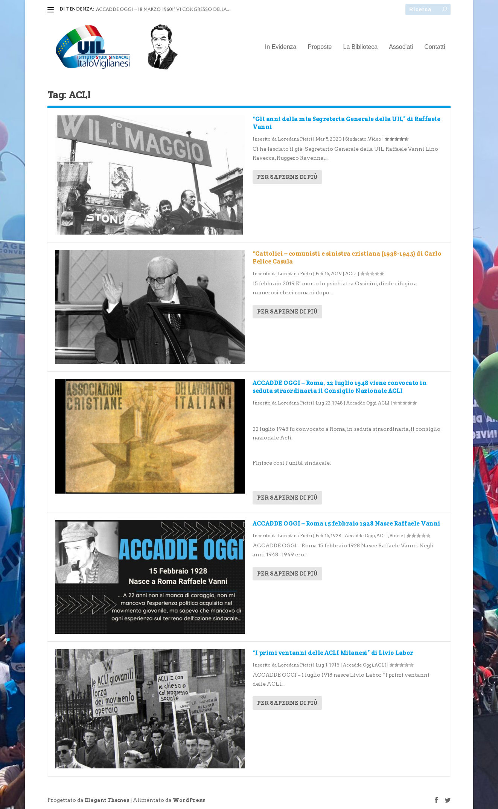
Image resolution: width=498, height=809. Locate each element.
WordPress (189, 800)
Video (374, 139)
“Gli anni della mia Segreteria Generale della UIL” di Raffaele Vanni (346, 123)
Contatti (434, 47)
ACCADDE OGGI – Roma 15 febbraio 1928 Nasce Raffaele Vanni (346, 523)
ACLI (351, 273)
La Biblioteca (360, 47)
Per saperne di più (287, 177)
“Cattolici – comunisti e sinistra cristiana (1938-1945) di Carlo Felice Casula (347, 257)
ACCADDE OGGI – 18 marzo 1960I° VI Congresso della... (163, 9)
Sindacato (356, 139)
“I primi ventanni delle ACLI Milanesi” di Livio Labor (333, 653)
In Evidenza (281, 47)
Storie (396, 535)
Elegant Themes (107, 800)
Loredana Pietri (295, 139)
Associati (401, 47)
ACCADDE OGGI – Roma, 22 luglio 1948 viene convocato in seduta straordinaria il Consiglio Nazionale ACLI (339, 387)
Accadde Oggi (361, 403)
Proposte (320, 47)
